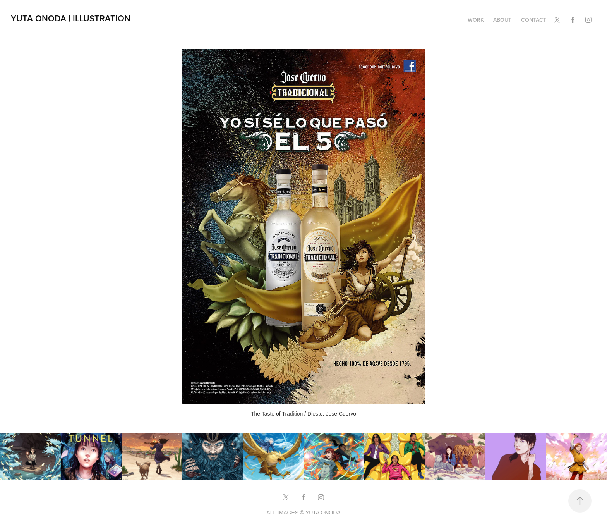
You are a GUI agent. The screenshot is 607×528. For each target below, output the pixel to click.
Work (476, 20)
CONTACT (533, 20)
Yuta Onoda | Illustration (70, 18)
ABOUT (502, 20)
